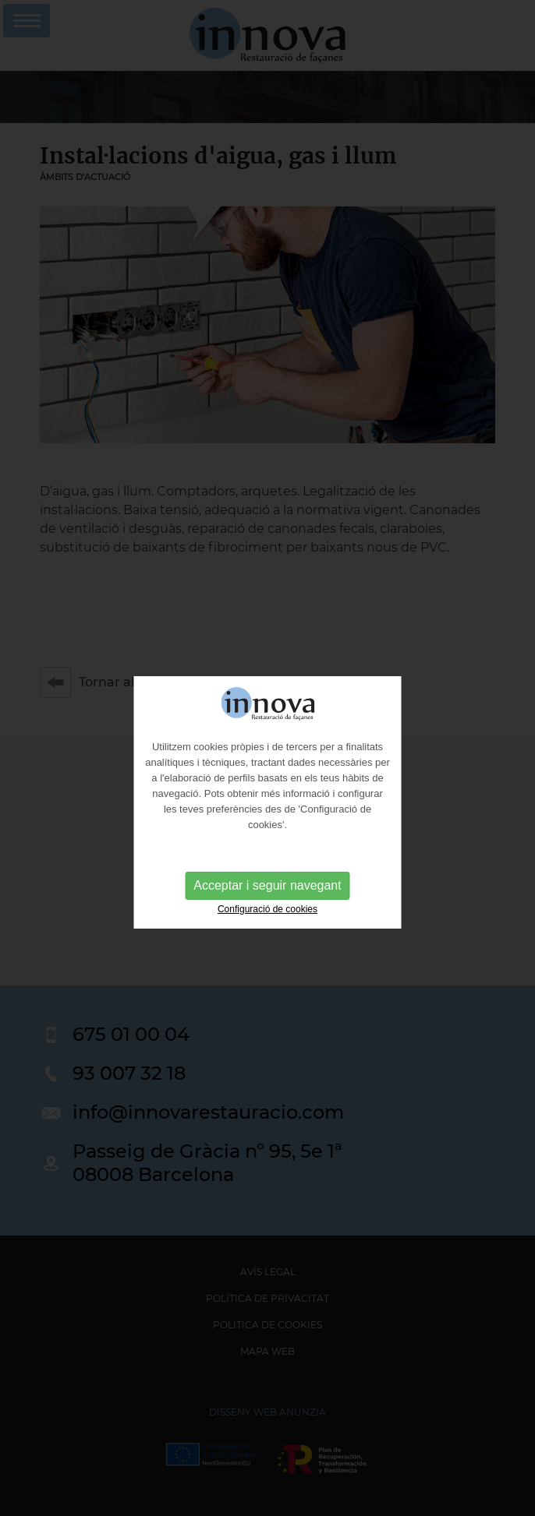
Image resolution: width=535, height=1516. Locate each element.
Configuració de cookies (267, 918)
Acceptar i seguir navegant (267, 894)
